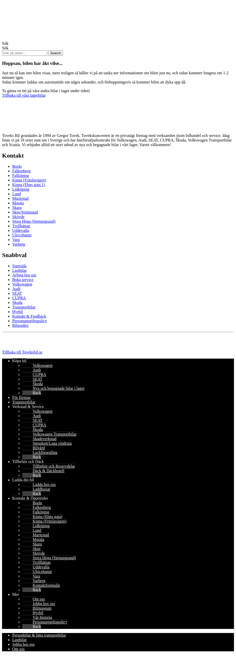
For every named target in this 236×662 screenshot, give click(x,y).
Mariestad (20, 198)
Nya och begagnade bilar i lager (59, 388)
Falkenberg (21, 171)
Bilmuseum (42, 608)
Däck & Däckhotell (48, 471)
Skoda (17, 302)
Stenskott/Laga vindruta (52, 443)
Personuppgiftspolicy (29, 321)
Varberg (18, 244)
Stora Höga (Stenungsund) (34, 221)
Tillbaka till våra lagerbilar (24, 95)
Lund (16, 194)
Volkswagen (22, 284)
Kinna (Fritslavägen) (29, 180)
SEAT (17, 293)
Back (37, 393)
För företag (21, 397)
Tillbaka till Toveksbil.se (22, 352)
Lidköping (20, 189)
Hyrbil (17, 311)
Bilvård (39, 448)
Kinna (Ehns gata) (47, 516)
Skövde (18, 217)
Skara (16, 207)
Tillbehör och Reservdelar (54, 466)
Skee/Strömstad (25, 212)
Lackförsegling (45, 452)
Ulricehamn (22, 235)
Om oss (39, 599)
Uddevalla (20, 230)
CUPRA (19, 298)
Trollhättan (21, 226)
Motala (18, 203)
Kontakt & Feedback (29, 316)
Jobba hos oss (44, 603)
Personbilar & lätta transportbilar (39, 635)
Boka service (22, 279)
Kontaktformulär (46, 585)
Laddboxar (41, 489)
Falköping (20, 175)
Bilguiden (20, 325)
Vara (16, 239)
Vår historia (42, 617)
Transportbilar (23, 307)
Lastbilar (19, 270)
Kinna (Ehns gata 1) (28, 184)
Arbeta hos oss (24, 275)
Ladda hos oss (44, 484)
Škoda (38, 384)
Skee (37, 548)
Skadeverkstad (44, 438)
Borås (17, 166)
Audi (16, 289)
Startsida (19, 266)
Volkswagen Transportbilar (55, 434)
